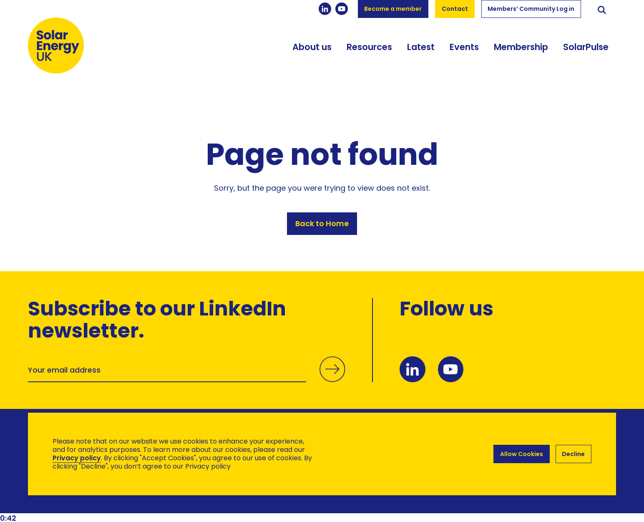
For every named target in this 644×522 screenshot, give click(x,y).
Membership (521, 51)
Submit (332, 377)
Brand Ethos (90, 497)
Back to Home (322, 224)
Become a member (393, 9)
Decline (573, 454)
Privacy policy (77, 458)
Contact (455, 9)
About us (312, 51)
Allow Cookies (521, 454)
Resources (369, 51)
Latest (421, 51)
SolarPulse (586, 51)
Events (464, 51)
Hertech (176, 497)
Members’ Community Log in (531, 9)
